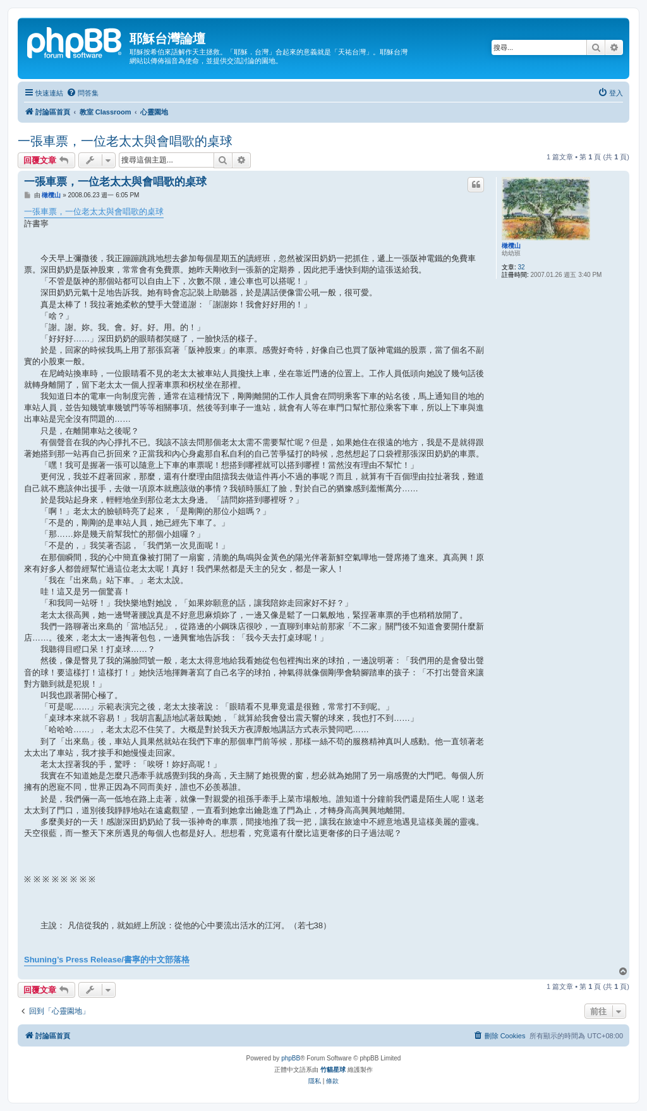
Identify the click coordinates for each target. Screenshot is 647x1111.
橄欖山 (511, 245)
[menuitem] (82, 93)
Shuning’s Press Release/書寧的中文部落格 (107, 959)
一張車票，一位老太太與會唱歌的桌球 (125, 141)
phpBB (290, 1058)
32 (521, 267)
